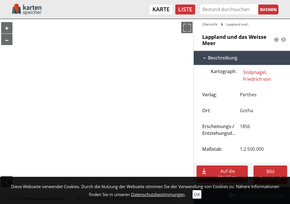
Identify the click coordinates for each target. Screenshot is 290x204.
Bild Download (270, 174)
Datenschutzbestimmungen (158, 194)
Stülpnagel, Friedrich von (257, 75)
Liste (185, 9)
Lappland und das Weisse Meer (239, 24)
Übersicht (210, 24)
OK (197, 194)
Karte (161, 9)
